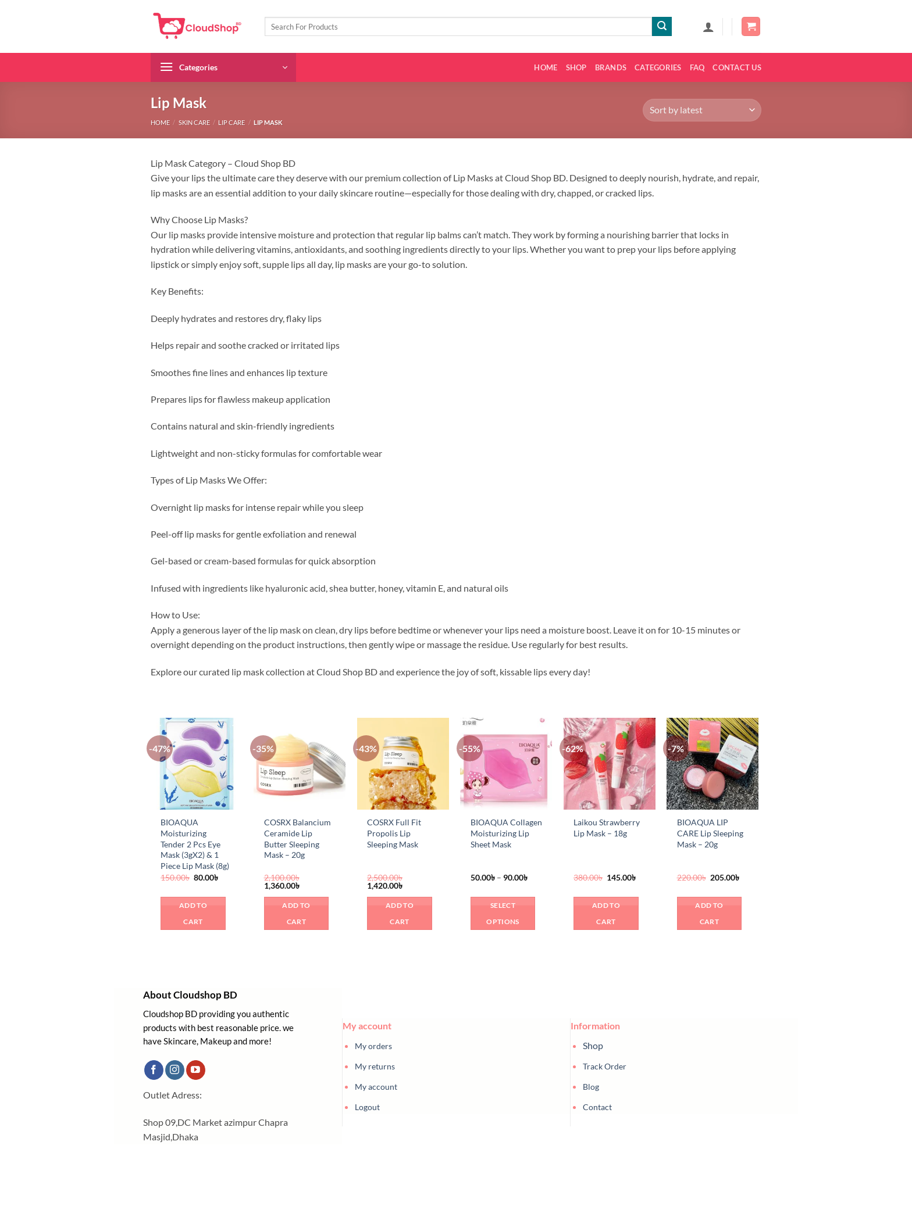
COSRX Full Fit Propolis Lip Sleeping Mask (394, 833)
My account (376, 1087)
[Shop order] (702, 110)
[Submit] (662, 27)
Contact (597, 1107)
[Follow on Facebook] (153, 1070)
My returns (375, 1066)
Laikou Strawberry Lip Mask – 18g (606, 827)
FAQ (697, 67)
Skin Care (194, 122)
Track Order (604, 1066)
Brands (611, 67)
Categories (658, 67)
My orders (373, 1046)
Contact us (736, 67)
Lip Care (231, 122)
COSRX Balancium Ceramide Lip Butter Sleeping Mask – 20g (297, 838)
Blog (591, 1087)
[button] (708, 27)
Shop (576, 67)
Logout (367, 1107)
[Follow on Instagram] (174, 1070)
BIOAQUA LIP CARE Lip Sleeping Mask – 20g (710, 833)
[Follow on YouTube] (195, 1070)
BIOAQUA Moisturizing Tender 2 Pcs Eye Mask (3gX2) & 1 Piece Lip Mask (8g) (195, 844)
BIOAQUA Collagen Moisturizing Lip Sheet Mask (506, 833)
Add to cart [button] (193, 913)
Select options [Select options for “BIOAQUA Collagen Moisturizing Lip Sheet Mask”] (502, 913)
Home (545, 67)
